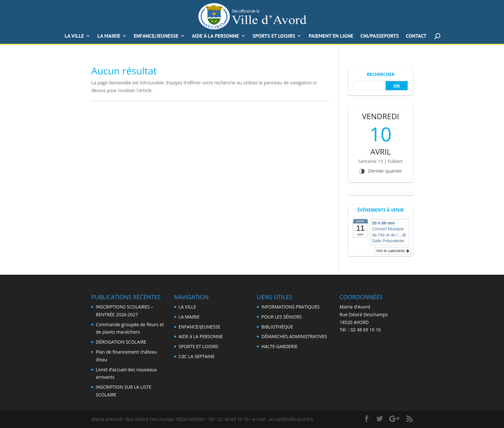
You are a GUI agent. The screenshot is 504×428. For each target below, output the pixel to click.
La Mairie (108, 36)
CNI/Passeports (379, 36)
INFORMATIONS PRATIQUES (290, 307)
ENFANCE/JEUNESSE (156, 36)
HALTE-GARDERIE (279, 346)
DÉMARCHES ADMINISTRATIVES (294, 336)
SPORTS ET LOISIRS (274, 36)
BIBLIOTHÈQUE (277, 327)
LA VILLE (74, 36)
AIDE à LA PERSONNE (215, 36)
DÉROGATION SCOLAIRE (121, 342)
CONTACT (416, 36)
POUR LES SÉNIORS (281, 317)
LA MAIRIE (189, 317)
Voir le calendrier (392, 251)
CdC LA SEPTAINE (197, 356)
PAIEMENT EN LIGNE (331, 36)
